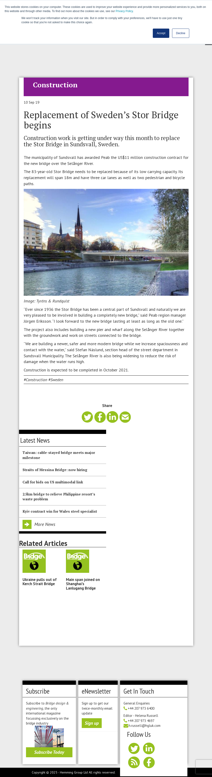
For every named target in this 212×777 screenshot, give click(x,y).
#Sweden (55, 379)
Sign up (92, 723)
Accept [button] (161, 33)
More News (44, 524)
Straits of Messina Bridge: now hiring (55, 469)
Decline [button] (180, 33)
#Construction (35, 379)
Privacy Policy (124, 11)
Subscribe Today (49, 752)
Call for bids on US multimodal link (53, 482)
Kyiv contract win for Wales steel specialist (60, 511)
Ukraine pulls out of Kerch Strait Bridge (40, 581)
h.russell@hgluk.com (144, 725)
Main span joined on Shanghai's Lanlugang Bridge (83, 584)
